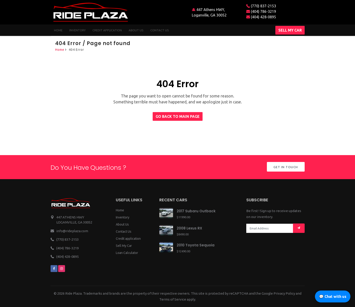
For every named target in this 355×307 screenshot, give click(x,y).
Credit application (128, 238)
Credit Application (107, 30)
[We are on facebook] (54, 268)
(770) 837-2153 (261, 6)
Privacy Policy (284, 293)
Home (58, 30)
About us (136, 30)
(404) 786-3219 (261, 11)
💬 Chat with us (332, 296)
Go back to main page (178, 116)
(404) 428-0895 (261, 17)
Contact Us (123, 231)
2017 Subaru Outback (196, 211)
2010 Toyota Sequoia (195, 245)
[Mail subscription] (299, 228)
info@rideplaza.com (72, 231)
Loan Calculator (127, 253)
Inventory (77, 30)
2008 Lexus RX (189, 228)
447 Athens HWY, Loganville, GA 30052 (209, 12)
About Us (122, 224)
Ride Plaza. (73, 293)
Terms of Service (172, 299)
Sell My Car (124, 246)
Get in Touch (285, 167)
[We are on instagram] (61, 268)
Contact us (159, 30)
